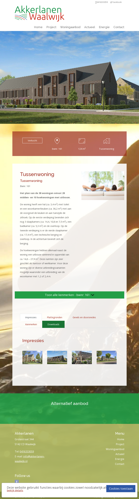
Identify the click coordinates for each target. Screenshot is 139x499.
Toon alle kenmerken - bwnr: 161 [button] (69, 295)
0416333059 (27, 451)
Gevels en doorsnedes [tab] (84, 317)
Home (38, 27)
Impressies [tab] (30, 317)
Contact (118, 27)
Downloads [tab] (53, 324)
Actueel (89, 27)
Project (51, 27)
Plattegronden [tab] (54, 317)
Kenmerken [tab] (31, 324)
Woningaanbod (70, 27)
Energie (104, 27)
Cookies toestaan (121, 488)
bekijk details (15, 490)
